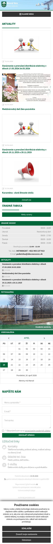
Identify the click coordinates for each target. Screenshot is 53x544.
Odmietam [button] (26, 540)
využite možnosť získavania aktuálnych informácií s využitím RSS (26, 479)
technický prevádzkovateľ (26, 498)
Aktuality (6, 260)
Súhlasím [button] (27, 528)
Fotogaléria (7, 292)
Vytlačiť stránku (31, 484)
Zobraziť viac (26, 200)
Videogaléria (7, 332)
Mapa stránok (19, 484)
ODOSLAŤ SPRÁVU (26, 435)
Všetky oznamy (26, 214)
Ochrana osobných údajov (26, 490)
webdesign (21, 501)
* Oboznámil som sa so (26, 430)
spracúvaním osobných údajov (37, 430)
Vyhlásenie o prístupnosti (21, 487)
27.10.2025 (9, 188)
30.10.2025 (9, 145)
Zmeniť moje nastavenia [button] (26, 534)
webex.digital (30, 501)
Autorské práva (36, 487)
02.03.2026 (9, 105)
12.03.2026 (9, 61)
